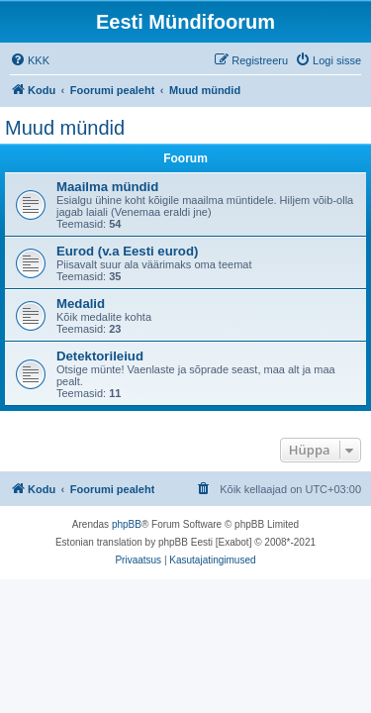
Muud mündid (65, 128)
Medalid (80, 303)
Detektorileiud (99, 356)
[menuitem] (29, 60)
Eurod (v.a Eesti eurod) (127, 251)
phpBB (126, 524)
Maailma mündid (107, 186)
